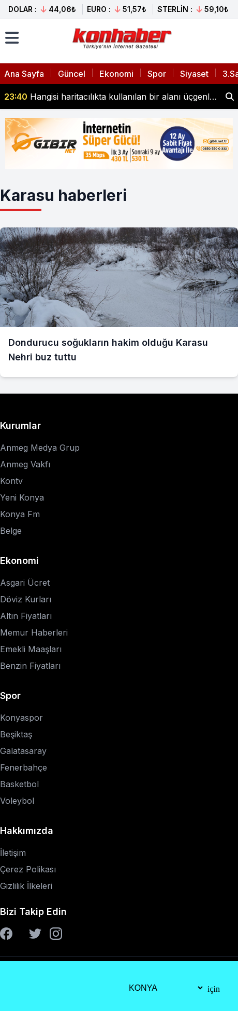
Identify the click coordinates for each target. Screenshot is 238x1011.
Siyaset (194, 74)
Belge (11, 530)
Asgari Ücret (25, 582)
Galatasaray (23, 751)
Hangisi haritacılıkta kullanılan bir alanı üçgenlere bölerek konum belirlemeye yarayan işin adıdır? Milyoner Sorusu (110, 96)
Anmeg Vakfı (25, 464)
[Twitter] (35, 933)
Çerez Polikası (28, 869)
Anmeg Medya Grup (40, 447)
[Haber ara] (229, 96)
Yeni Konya (22, 497)
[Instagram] (56, 933)
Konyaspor (21, 717)
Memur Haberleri (34, 632)
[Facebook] (6, 933)
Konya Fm (20, 514)
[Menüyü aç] (12, 38)
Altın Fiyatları (26, 616)
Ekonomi (116, 74)
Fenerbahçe (23, 767)
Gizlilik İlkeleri (26, 886)
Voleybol (17, 801)
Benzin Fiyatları (30, 665)
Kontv (11, 481)
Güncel (71, 74)
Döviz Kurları (25, 599)
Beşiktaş (16, 734)
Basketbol (19, 784)
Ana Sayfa (24, 74)
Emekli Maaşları (31, 649)
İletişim (13, 852)
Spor (156, 74)
